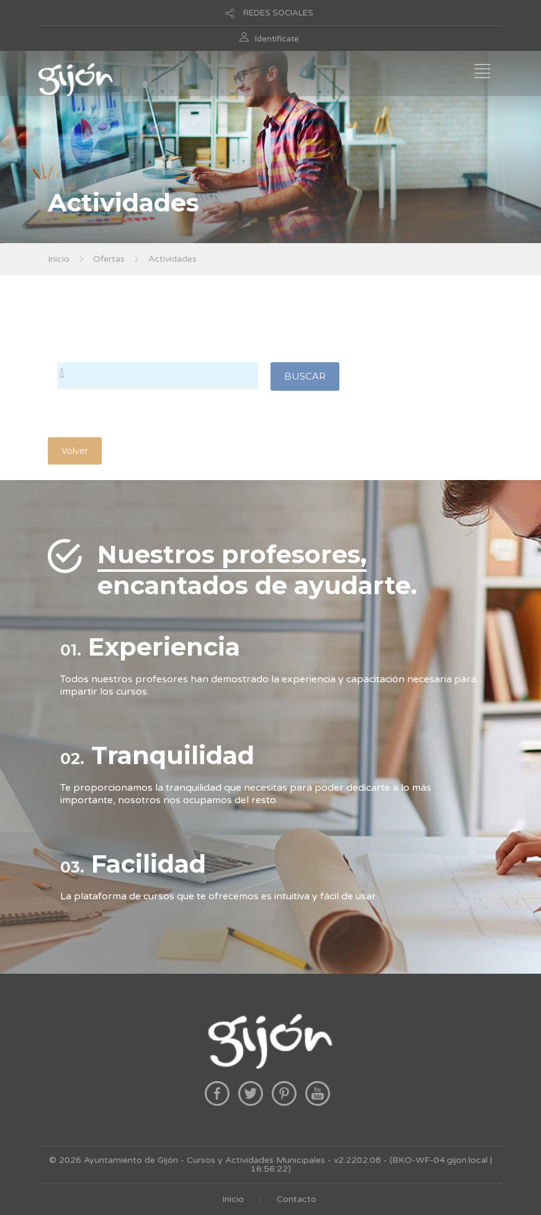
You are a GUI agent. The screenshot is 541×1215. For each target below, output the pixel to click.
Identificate (277, 39)
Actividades (172, 259)
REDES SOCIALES (278, 13)
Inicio (58, 259)
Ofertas (109, 259)
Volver (74, 450)
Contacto (296, 1199)
